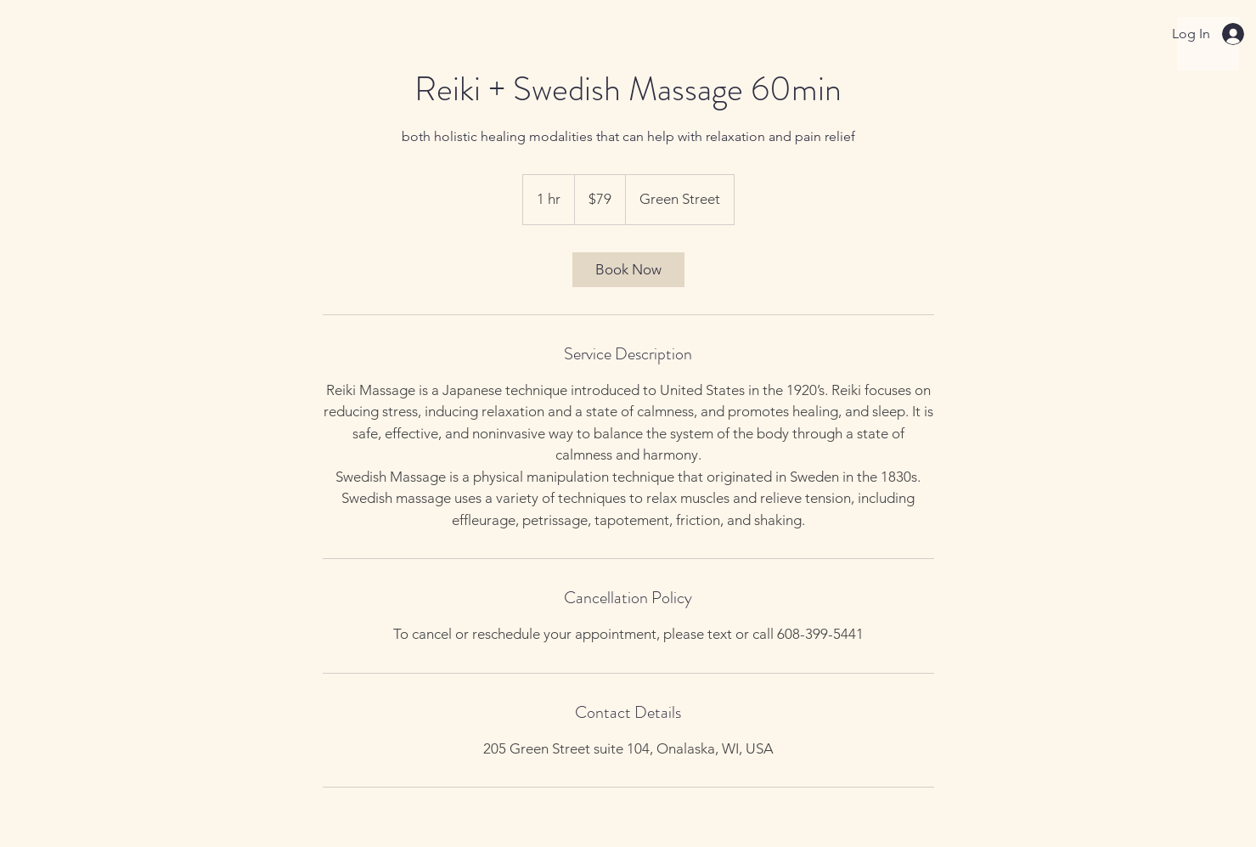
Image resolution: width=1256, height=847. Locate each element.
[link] (628, 269)
